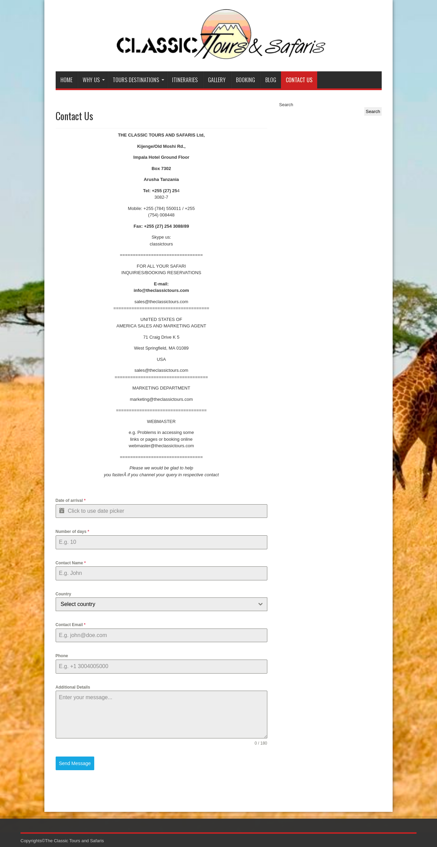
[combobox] (161, 604)
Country (63, 594)
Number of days (72, 531)
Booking (245, 80)
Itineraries (185, 80)
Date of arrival (71, 500)
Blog (270, 80)
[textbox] (155, 604)
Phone (62, 655)
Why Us (94, 80)
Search (286, 104)
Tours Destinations (138, 80)
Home (66, 80)
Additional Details (73, 687)
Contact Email (71, 624)
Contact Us (299, 80)
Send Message (75, 763)
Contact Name (71, 563)
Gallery (217, 80)
